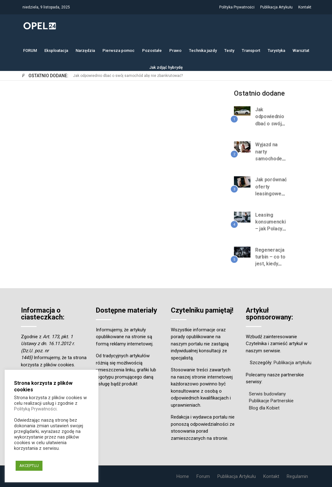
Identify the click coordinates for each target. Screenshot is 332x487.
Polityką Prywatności (35, 409)
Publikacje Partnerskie (271, 401)
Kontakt (304, 7)
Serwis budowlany (267, 394)
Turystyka (276, 50)
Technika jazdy (203, 50)
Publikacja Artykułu (276, 7)
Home (182, 476)
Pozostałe (152, 50)
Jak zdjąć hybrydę (166, 66)
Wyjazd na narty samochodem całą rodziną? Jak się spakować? (270, 162)
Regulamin (297, 476)
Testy (229, 50)
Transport (251, 50)
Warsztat (301, 50)
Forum (203, 476)
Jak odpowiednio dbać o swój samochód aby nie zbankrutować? (128, 76)
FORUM (30, 50)
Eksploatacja (56, 50)
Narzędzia (85, 50)
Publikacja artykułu (292, 362)
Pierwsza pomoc (118, 50)
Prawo (175, 50)
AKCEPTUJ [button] (29, 465)
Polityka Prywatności (237, 7)
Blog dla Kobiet (264, 408)
